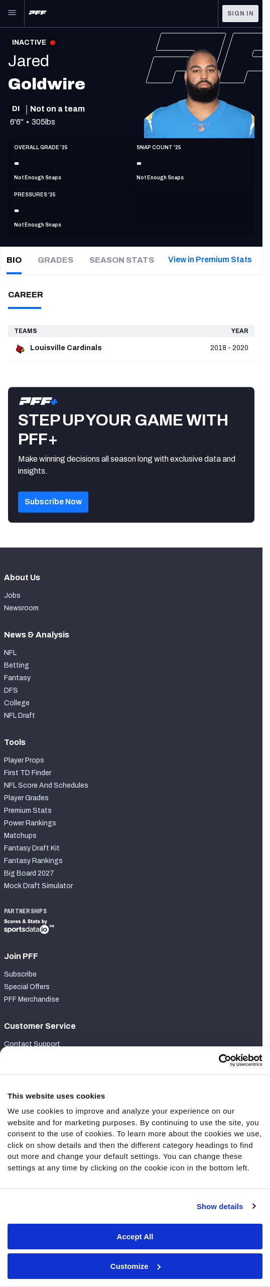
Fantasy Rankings (33, 861)
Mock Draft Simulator (38, 886)
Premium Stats (28, 810)
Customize (135, 1266)
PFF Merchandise (31, 999)
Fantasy (17, 678)
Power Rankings (30, 823)
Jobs (12, 595)
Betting (16, 665)
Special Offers (27, 987)
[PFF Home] (38, 14)
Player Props (24, 760)
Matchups (20, 835)
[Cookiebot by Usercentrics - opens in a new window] (218, 1060)
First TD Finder (27, 773)
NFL (10, 653)
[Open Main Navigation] (12, 14)
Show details (220, 1206)
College (17, 703)
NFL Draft (19, 715)
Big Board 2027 (29, 873)
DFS (11, 690)
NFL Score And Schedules (46, 785)
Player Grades (26, 798)
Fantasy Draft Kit (32, 848)
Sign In (240, 13)
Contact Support (32, 1044)
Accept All (135, 1236)
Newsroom (21, 608)
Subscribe (20, 974)
